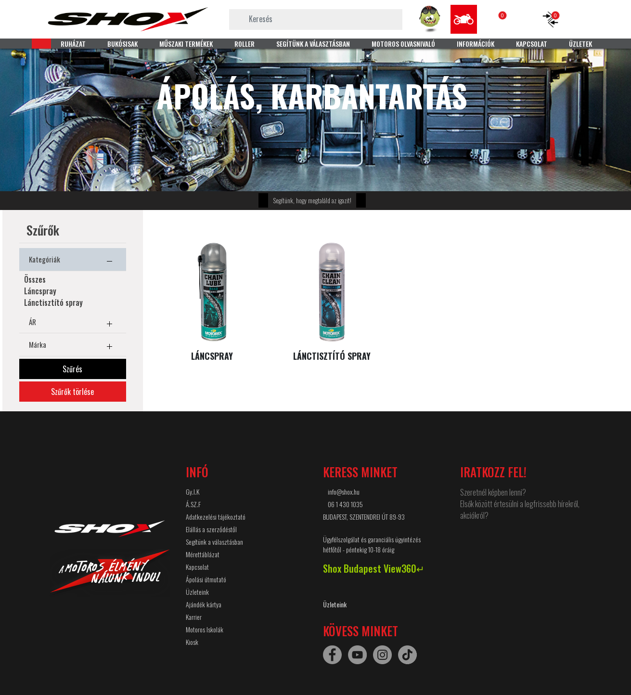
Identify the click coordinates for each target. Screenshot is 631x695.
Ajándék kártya (203, 604)
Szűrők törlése (72, 391)
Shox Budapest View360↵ (374, 568)
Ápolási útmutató (206, 579)
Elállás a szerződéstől (211, 529)
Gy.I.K (192, 491)
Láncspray (40, 291)
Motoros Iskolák (204, 629)
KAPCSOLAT (531, 44)
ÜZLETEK (580, 44)
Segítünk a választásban (214, 542)
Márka (72, 346)
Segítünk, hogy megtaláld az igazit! (312, 200)
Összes (35, 279)
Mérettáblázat (202, 554)
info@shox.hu (344, 491)
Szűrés (72, 369)
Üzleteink (197, 592)
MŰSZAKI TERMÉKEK (186, 44)
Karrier (194, 617)
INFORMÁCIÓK (475, 44)
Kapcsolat (197, 567)
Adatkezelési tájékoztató (215, 516)
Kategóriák (72, 261)
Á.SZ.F (193, 504)
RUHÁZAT (73, 44)
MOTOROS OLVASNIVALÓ (403, 44)
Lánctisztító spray (53, 302)
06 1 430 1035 (345, 504)
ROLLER (244, 44)
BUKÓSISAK (122, 44)
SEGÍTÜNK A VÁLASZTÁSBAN (313, 44)
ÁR (72, 323)
